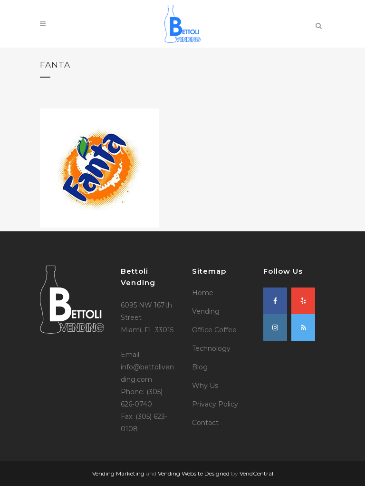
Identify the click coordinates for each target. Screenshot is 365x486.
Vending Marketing (118, 473)
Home (202, 292)
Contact (205, 422)
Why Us (205, 385)
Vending (206, 311)
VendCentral (256, 473)
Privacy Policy (215, 404)
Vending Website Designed (194, 473)
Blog (200, 367)
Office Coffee (214, 330)
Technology (211, 348)
